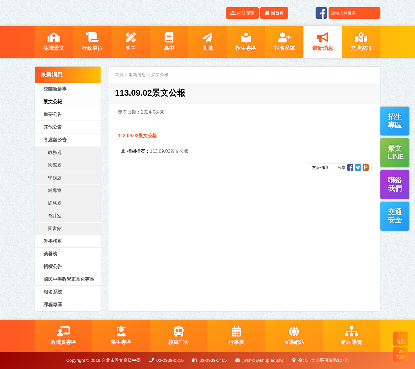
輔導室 (55, 190)
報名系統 (53, 291)
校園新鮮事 (55, 88)
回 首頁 (400, 338)
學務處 (55, 177)
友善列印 (320, 167)
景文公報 (53, 101)
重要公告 (53, 114)
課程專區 (53, 304)
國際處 (55, 165)
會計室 (55, 215)
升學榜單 (53, 241)
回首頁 (274, 12)
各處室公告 (55, 139)
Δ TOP (400, 354)
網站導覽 (242, 12)
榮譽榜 (50, 253)
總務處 (55, 203)
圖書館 (55, 228)
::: (218, 12)
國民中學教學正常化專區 (69, 279)
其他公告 (53, 127)
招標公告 (53, 266)
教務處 (55, 152)
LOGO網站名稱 (84, 13)
